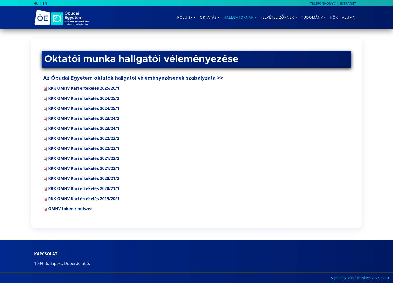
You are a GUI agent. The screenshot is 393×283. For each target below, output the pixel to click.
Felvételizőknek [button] (277, 17)
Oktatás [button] (208, 17)
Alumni (349, 17)
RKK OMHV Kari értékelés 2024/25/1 (81, 108)
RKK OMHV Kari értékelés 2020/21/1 (83, 188)
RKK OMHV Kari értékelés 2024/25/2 (81, 98)
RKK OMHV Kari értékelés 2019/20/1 (83, 198)
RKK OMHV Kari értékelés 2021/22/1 (83, 168)
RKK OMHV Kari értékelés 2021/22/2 (83, 158)
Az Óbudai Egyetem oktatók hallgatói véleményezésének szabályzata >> (133, 78)
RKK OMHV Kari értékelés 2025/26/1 (83, 88)
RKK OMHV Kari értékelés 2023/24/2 (81, 118)
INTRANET (348, 3)
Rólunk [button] (185, 17)
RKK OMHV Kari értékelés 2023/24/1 (81, 128)
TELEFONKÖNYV (323, 3)
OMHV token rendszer (70, 208)
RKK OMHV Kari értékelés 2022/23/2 (81, 138)
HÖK (334, 17)
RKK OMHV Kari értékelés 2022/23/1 (83, 148)
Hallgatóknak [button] (239, 17)
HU (36, 3)
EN (45, 3)
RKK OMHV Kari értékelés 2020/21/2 (83, 178)
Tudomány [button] (312, 17)
